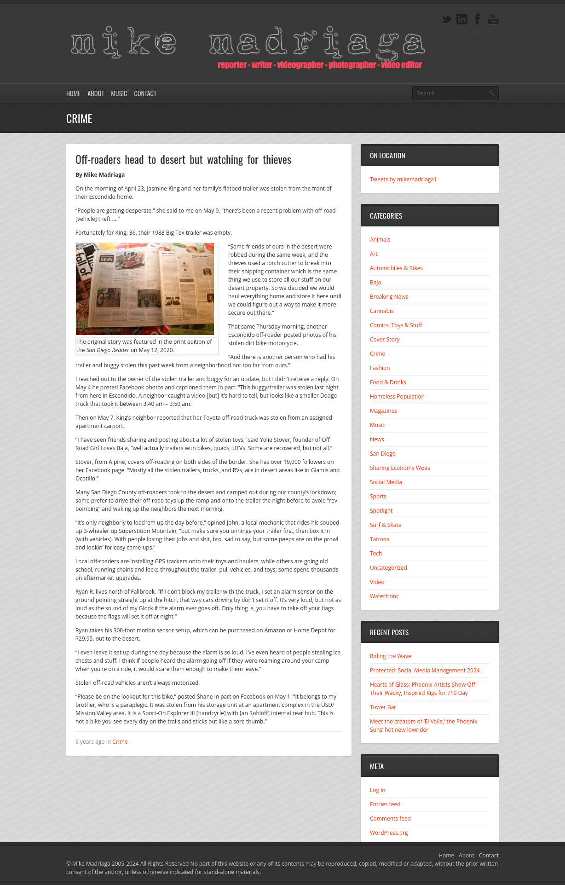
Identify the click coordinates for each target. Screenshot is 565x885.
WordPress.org (389, 833)
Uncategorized (388, 568)
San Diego (383, 453)
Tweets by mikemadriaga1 (403, 179)
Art (374, 254)
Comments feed (390, 818)
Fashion (380, 368)
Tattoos (379, 539)
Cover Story (385, 339)
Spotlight (381, 511)
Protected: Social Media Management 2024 (425, 670)
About (95, 93)
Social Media (386, 482)
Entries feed (385, 804)
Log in (378, 790)
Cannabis (382, 311)
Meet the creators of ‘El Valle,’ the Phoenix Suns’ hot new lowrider (423, 725)
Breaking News (389, 297)
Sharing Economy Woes (400, 468)
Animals (380, 239)
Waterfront (384, 596)
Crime (119, 742)
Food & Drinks (388, 382)
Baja (375, 282)
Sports (378, 496)
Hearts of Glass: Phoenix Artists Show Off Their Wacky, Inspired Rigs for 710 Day (422, 689)
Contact (145, 93)
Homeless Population (397, 396)
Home (73, 93)
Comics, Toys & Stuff (396, 325)
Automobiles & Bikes (396, 268)
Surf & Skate (385, 525)
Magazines (383, 411)
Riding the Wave (390, 656)
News (377, 439)
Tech (376, 553)
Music (119, 93)
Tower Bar (383, 707)
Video (377, 582)
